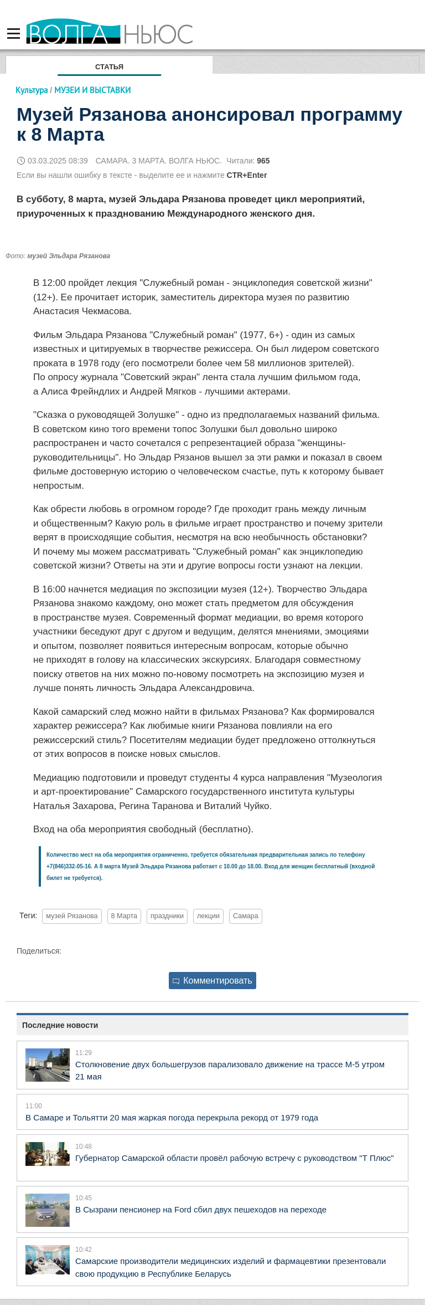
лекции (208, 916)
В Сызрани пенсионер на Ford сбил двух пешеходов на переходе (200, 1209)
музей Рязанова (71, 916)
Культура (31, 90)
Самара (245, 916)
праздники (167, 916)
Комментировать (212, 980)
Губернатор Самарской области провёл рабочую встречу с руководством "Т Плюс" (234, 1158)
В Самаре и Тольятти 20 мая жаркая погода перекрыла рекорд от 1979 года (171, 1117)
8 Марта (124, 916)
